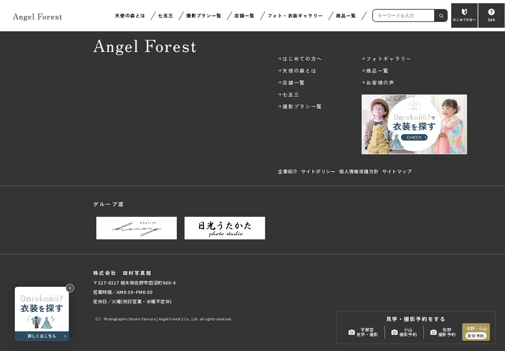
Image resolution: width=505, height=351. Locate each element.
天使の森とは (130, 15)
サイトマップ (397, 171)
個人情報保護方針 (359, 171)
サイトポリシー (318, 171)
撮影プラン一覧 (204, 15)
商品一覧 (346, 15)
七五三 (165, 15)
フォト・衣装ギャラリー (295, 15)
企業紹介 (288, 171)
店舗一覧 (244, 15)
